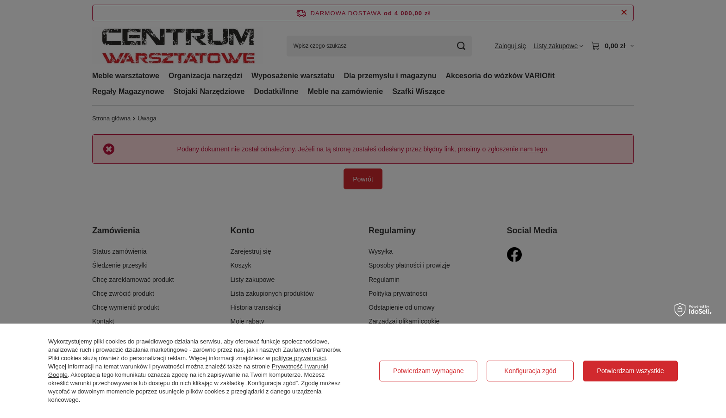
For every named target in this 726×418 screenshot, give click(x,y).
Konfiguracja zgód (530, 370)
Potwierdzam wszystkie (630, 370)
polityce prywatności (298, 358)
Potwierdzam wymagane (428, 370)
